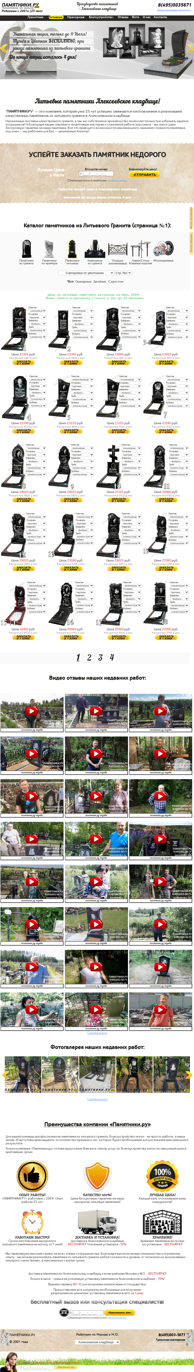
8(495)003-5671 (171, 1336)
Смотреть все (97, 1035)
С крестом (115, 281)
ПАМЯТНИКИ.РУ (20, 5)
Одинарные (83, 281)
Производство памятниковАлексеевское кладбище (97, 6)
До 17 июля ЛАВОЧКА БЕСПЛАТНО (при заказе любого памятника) (49, 1363)
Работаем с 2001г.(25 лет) (22, 11)
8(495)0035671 (175, 5)
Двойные (99, 281)
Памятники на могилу (18, 8)
